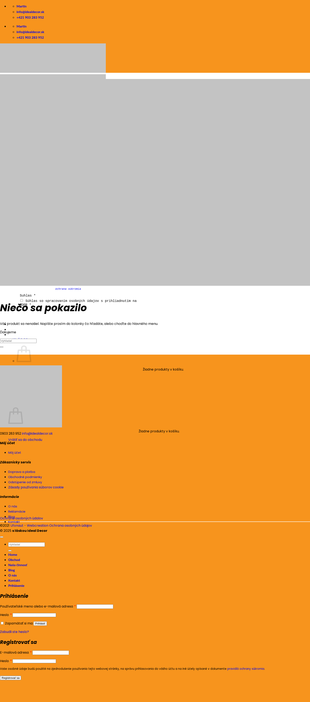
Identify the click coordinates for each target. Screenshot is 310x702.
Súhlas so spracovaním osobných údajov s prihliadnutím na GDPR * (78, 303)
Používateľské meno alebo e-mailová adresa (38, 606)
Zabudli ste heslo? (14, 631)
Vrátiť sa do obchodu (25, 439)
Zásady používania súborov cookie (36, 487)
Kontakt (14, 580)
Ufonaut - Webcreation (29, 525)
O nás (12, 575)
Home (12, 554)
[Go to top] (1, 537)
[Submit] (1, 347)
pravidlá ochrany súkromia (245, 669)
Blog (11, 570)
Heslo (6, 614)
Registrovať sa (10, 677)
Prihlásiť (40, 623)
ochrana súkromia (68, 289)
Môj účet (14, 453)
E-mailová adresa (16, 652)
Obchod (14, 560)
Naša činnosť (17, 565)
